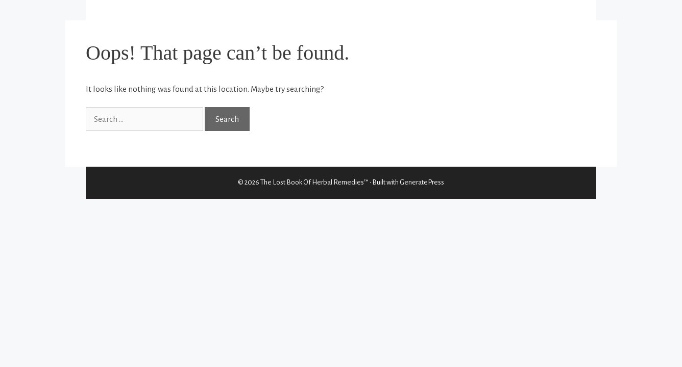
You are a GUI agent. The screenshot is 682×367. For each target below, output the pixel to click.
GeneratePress (422, 182)
